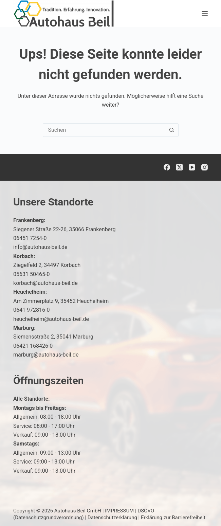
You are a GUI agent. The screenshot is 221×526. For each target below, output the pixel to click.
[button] (199, 507)
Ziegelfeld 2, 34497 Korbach (46, 265)
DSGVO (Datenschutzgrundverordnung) (83, 514)
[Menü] (205, 14)
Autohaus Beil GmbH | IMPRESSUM (94, 511)
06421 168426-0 (33, 346)
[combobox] (104, 130)
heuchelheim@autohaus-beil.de (51, 319)
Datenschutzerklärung (112, 517)
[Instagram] (204, 167)
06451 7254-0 (30, 238)
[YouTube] (192, 167)
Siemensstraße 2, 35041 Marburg (53, 336)
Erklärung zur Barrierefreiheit (173, 517)
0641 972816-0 (31, 310)
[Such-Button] (171, 130)
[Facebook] (167, 167)
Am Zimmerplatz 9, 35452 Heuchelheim (61, 301)
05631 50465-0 (31, 274)
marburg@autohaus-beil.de (45, 354)
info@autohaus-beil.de (40, 247)
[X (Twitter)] (179, 167)
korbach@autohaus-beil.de (45, 283)
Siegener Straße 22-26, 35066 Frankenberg (64, 229)
